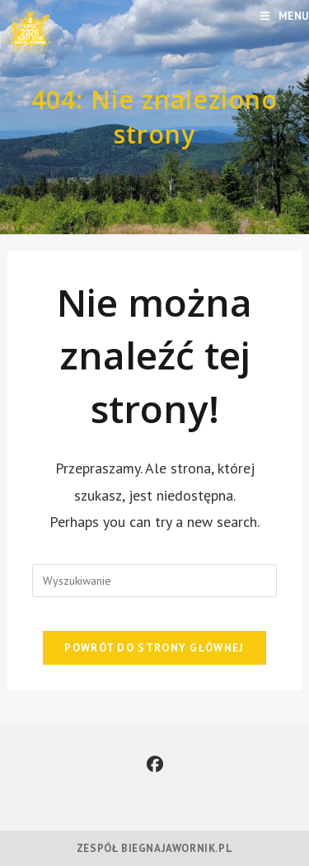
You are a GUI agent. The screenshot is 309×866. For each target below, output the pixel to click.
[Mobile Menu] (284, 16)
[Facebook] (154, 764)
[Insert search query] (154, 580)
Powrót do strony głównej (154, 648)
